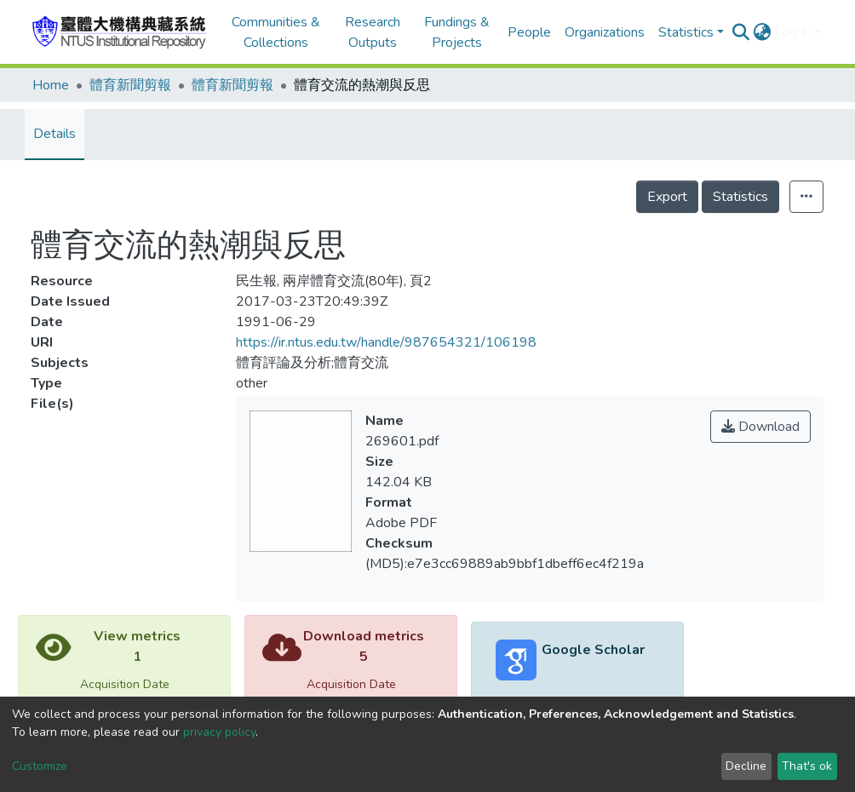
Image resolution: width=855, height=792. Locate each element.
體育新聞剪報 (130, 85)
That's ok (807, 766)
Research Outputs (372, 32)
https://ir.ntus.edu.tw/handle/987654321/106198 (386, 342)
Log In (793, 32)
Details (54, 133)
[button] (762, 32)
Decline (746, 766)
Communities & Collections (276, 32)
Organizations (605, 32)
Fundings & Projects (457, 32)
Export (667, 196)
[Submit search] (741, 32)
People (529, 32)
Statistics (740, 196)
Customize (39, 766)
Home (50, 85)
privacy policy (219, 732)
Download (760, 426)
